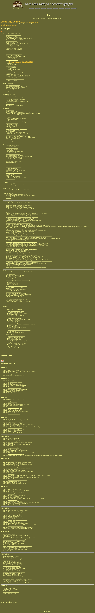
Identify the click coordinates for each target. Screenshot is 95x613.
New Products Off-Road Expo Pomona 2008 (15, 132)
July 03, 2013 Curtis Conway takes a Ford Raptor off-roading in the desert (21, 231)
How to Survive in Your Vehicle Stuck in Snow (16, 289)
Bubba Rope (8, 117)
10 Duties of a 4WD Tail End (12, 169)
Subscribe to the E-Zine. (26, 24)
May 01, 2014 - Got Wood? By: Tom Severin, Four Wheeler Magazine (21, 227)
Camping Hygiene (10, 63)
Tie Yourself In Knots (10, 179)
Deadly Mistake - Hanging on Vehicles (14, 89)
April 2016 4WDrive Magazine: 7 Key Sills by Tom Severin (18, 223)
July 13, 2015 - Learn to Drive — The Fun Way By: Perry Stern (19, 224)
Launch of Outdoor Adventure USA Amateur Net (16, 158)
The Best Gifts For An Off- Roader (13, 130)
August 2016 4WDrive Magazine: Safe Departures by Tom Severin (20, 218)
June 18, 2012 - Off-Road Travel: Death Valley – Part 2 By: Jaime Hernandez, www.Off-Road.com (27, 243)
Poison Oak (8, 198)
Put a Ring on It (9, 116)
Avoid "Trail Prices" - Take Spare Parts (16, 336)
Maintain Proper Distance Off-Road (16, 315)
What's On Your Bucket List (12, 148)
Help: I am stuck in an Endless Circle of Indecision (16, 118)
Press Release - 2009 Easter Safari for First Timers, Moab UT (16, 580)
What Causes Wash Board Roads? (13, 176)
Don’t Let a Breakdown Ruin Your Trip (16, 344)
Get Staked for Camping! (11, 67)
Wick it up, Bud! (9, 95)
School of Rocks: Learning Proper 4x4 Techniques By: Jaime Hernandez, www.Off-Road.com (26, 263)
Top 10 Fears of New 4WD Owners (13, 276)
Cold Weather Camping (11, 58)
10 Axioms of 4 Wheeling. (11, 36)
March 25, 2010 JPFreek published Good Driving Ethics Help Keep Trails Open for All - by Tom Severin (28, 259)
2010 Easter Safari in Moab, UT (12, 126)
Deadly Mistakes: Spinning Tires (13, 85)
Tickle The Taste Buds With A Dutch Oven (15, 79)
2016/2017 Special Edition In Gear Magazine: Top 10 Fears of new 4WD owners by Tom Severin (26, 213)
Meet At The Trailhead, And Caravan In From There (19, 330)
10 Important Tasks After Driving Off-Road (15, 39)
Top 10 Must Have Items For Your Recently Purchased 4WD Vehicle (20, 137)
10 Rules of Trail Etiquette (11, 41)
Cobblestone (11, 317)
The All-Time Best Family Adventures (14, 157)
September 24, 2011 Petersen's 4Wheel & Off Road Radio (18, 250)
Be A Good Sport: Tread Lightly (12, 100)
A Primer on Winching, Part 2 (12, 123)
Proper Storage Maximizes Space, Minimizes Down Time (18, 112)
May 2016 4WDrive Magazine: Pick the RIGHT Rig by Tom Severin (20, 221)
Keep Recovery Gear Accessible (12, 120)
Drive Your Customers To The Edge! (13, 154)
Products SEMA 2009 (10, 127)
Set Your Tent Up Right (11, 66)
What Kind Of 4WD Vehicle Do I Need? (17, 347)
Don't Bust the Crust (10, 104)
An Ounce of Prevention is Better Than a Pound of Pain (17, 298)
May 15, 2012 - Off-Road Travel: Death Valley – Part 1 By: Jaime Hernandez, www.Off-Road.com (27, 245)
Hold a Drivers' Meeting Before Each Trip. (17, 327)
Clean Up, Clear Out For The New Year (14, 151)
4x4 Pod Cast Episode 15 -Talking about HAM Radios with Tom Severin (21, 242)
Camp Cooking (9, 68)
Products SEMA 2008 (10, 131)
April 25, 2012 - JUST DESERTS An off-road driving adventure (19, 246)
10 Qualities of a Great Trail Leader (13, 35)
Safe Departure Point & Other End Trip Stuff (15, 170)
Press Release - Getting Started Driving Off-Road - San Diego (19, 205)
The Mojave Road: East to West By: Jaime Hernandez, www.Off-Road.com (22, 262)
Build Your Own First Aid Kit (12, 284)
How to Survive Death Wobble (14, 339)
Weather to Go (9, 175)
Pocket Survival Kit (10, 288)
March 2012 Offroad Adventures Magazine (15, 248)
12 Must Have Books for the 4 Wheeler (14, 49)
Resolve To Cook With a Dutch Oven (14, 54)
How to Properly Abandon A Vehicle (13, 167)
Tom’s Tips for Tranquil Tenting (12, 77)
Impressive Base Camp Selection (13, 55)
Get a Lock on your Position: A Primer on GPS (16, 177)
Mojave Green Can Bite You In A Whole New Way (16, 86)
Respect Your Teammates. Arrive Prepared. (17, 328)
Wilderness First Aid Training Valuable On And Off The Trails (19, 271)
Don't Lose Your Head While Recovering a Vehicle (16, 87)
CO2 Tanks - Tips (9, 140)
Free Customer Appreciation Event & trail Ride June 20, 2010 (19, 156)
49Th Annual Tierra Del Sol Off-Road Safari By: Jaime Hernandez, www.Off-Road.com (24, 253)
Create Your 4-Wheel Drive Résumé (13, 146)
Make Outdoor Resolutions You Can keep (14, 155)
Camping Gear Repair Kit (11, 64)
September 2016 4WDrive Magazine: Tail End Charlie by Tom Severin (21, 215)
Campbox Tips (9, 73)
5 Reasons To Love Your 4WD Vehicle (14, 48)
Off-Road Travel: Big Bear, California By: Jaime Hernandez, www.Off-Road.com (23, 257)
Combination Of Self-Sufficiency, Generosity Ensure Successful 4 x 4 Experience (23, 113)
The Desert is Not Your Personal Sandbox (14, 102)
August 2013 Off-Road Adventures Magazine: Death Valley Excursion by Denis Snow (24, 229)
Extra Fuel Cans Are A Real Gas (12, 111)
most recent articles (45, 18)
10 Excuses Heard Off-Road (12, 44)
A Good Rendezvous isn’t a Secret (13, 168)
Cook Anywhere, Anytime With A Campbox (15, 71)
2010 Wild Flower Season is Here (13, 74)
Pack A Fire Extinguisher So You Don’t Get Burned (17, 133)
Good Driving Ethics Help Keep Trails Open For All (17, 101)
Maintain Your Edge (10, 174)
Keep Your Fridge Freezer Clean (13, 125)
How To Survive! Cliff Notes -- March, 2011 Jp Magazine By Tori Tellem (21, 255)
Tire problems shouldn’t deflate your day (17, 342)
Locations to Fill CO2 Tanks (12, 139)
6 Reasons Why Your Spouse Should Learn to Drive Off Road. (19, 47)
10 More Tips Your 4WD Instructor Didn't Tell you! (17, 43)
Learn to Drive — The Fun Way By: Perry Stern (18, 404)
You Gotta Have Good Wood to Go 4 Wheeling (16, 121)
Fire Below (8, 273)
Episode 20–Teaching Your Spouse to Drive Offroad (17, 240)
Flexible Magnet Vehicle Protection (13, 138)
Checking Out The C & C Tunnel (13, 149)
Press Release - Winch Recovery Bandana (14, 204)
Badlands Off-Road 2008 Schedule (13, 160)
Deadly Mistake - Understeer (12, 91)
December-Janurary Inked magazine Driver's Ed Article (17, 239)
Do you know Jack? (10, 110)
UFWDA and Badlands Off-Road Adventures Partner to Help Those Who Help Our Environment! (26, 244)
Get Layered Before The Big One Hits (14, 290)
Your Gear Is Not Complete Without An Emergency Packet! (18, 294)
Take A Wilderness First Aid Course (13, 292)
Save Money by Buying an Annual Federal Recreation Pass (18, 184)
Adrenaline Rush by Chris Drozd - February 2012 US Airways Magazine (21, 249)
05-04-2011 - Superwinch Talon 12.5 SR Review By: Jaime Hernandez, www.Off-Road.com (25, 252)
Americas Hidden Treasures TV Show (14, 161)
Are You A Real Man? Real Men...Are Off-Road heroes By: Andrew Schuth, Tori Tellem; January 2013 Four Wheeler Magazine (33, 238)
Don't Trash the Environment (12, 98)
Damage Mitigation (12, 491)
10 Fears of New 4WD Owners (12, 42)
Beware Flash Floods (10, 274)
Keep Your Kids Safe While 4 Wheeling (14, 287)
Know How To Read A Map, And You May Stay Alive (17, 189)
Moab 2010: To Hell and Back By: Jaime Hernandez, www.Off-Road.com (21, 258)
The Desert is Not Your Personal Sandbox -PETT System (18, 136)
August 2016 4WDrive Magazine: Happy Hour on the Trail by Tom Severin (22, 217)
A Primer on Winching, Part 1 (12, 124)
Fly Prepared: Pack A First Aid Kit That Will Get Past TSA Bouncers (20, 195)
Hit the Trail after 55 (10, 150)
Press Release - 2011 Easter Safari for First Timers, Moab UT (19, 207)
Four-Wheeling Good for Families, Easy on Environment (18, 96)
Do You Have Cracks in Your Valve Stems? (15, 296)
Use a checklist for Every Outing (13, 69)
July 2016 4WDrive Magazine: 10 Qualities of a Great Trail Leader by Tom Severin (23, 220)
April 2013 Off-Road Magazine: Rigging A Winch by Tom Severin (20, 234)
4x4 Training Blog (9, 602)
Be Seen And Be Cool (10, 281)
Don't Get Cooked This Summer (12, 196)
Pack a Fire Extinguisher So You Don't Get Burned (16, 265)
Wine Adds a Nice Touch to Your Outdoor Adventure (17, 76)
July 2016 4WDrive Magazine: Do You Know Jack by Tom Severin (20, 219)
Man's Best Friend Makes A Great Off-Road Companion (18, 75)
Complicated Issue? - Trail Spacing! (16, 311)
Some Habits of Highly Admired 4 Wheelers (17, 321)
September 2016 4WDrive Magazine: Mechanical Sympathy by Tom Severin (22, 214)
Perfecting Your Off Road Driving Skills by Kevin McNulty (18, 264)
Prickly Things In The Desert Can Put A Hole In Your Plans (18, 295)
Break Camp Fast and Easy (11, 70)
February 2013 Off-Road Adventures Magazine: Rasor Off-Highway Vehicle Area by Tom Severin (26, 237)
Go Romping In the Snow (13, 331)
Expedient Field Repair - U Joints (15, 337)
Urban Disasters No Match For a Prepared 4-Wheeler (17, 299)
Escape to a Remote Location (12, 183)
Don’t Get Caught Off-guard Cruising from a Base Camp (18, 280)
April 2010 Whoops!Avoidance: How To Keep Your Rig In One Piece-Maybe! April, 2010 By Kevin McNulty (29, 261)
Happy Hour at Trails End (11, 57)
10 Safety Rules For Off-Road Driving (14, 37)
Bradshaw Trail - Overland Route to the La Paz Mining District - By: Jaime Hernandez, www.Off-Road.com (29, 236)
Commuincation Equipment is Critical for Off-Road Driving (18, 301)
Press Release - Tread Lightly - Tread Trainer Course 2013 (18, 202)
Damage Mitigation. (12, 325)
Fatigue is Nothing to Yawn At (12, 88)
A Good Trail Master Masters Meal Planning (15, 56)
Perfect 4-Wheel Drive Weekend (13, 145)
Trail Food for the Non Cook (12, 60)
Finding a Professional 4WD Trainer (16, 332)
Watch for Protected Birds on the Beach (14, 105)
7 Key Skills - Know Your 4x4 (12, 45)
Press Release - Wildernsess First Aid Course (15, 206)
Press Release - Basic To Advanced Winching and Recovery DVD (20, 208)
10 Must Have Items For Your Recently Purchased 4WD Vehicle (19, 38)
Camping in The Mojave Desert (12, 80)
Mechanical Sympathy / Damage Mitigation (17, 313)
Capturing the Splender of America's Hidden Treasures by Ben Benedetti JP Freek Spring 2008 (26, 267)
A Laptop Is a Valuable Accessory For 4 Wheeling (16, 129)
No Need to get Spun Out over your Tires (17, 343)
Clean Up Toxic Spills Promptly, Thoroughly (15, 99)
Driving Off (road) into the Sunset (15, 312)
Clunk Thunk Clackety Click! (14, 338)
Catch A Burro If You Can (11, 152)
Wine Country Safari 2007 (11, 162)
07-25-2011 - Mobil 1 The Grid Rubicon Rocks (16, 251)
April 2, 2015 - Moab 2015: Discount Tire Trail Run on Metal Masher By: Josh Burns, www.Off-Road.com (28, 225)
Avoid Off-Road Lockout (11, 278)
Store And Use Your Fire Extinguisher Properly (16, 293)
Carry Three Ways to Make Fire (12, 277)
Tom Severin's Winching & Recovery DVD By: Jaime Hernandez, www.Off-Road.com (24, 256)
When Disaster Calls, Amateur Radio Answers (15, 275)
